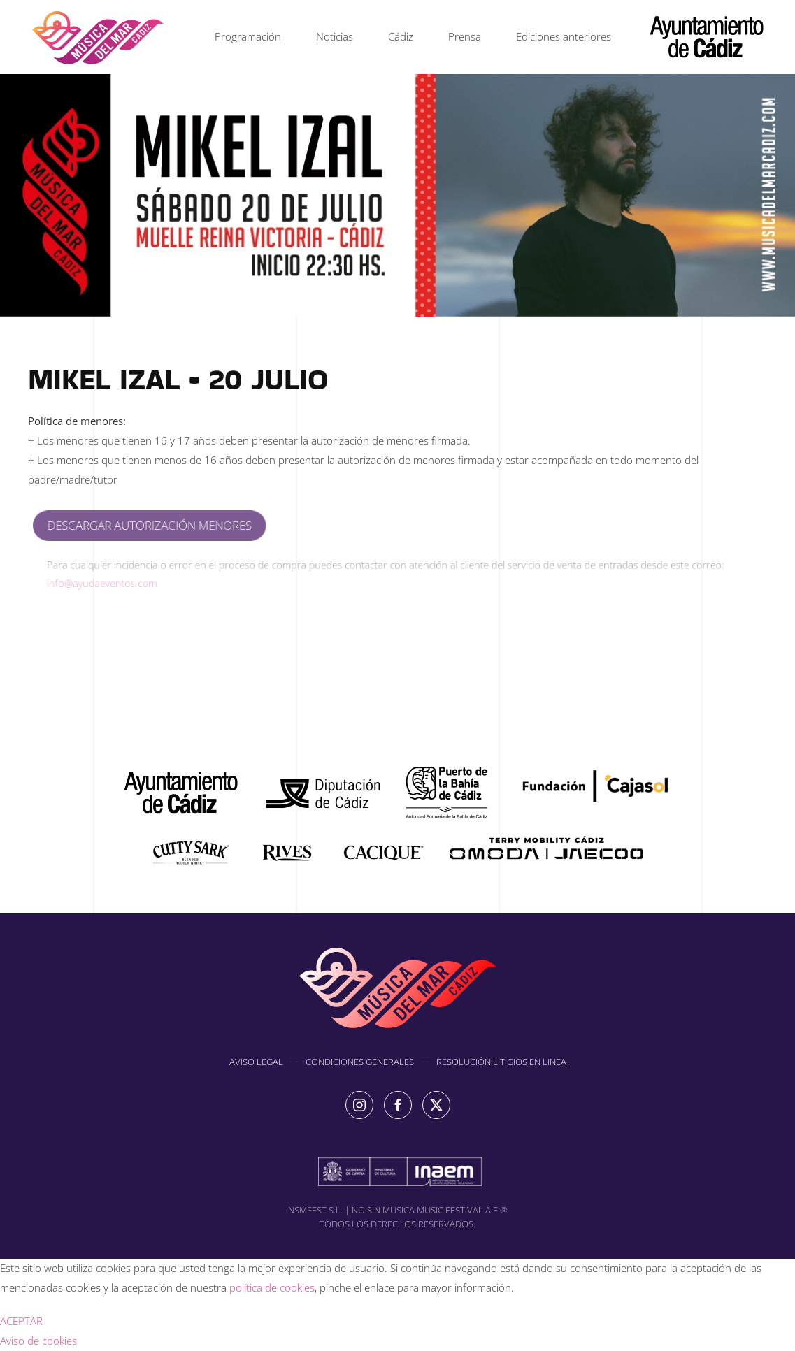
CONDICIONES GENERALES (360, 1063)
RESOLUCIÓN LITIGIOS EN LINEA (501, 1063)
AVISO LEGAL (256, 1063)
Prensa (464, 36)
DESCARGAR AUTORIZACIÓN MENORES (162, 525)
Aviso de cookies (38, 1341)
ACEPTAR (21, 1321)
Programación (248, 36)
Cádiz (400, 36)
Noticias (334, 36)
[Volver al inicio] (98, 37)
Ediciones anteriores (563, 36)
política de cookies (272, 1287)
